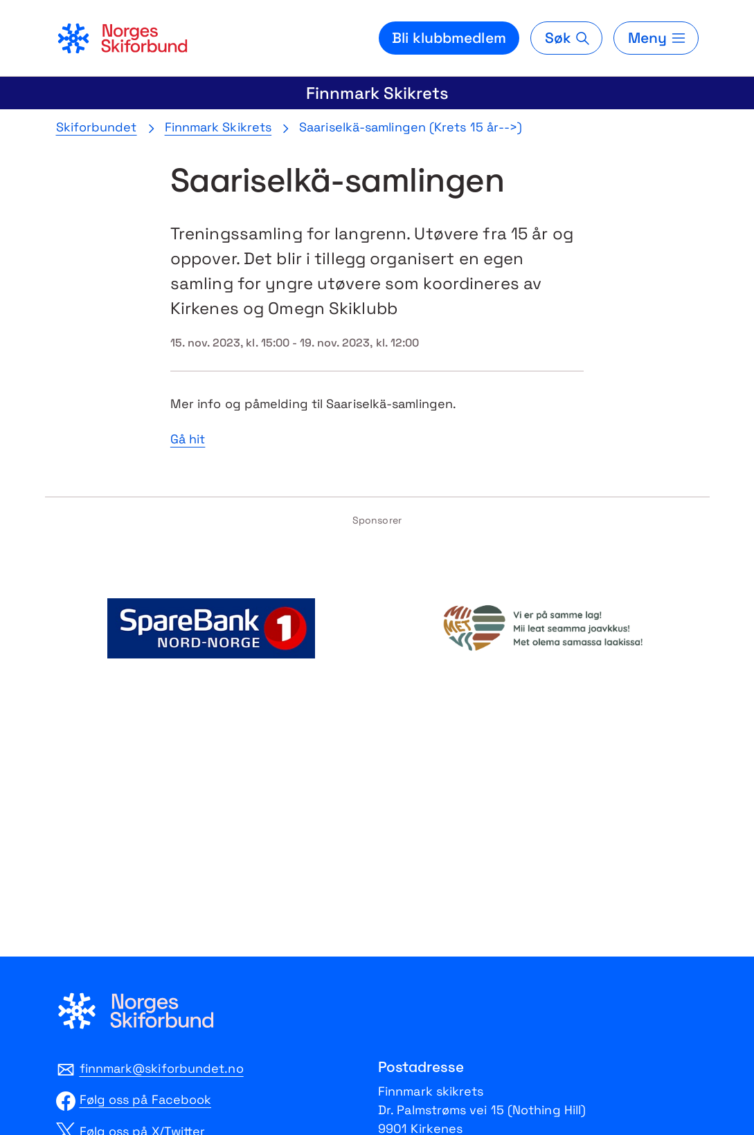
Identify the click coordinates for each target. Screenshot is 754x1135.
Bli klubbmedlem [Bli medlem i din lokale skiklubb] (449, 37)
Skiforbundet (96, 127)
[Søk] (566, 38)
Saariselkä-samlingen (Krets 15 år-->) (410, 127)
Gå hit (188, 439)
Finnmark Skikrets (377, 93)
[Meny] (655, 38)
